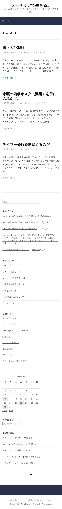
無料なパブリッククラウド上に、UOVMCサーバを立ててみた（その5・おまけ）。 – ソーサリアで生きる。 (30, 240)
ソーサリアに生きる (11, 278)
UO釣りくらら (8, 324)
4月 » (11, 410)
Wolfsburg (25, 52)
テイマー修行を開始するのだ (26, 144)
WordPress (25, 504)
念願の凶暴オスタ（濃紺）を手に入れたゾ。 (29, 96)
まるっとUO (7, 348)
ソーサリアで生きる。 (31, 5)
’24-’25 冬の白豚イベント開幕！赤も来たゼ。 (22, 456)
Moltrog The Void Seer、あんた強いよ (19, 216)
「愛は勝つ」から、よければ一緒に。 (19, 463)
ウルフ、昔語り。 (10, 271)
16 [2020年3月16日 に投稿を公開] (5, 399)
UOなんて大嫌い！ (10, 342)
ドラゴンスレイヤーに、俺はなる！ (18, 437)
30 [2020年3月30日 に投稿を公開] (5, 407)
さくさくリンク (9, 318)
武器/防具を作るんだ (11, 297)
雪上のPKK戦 (13, 47)
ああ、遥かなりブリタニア (14, 361)
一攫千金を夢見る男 (11, 284)
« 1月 (4, 410)
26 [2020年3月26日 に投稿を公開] (21, 403)
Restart (5, 265)
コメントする (39, 52)
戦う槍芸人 (7, 290)
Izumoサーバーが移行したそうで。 (18, 450)
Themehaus (47, 504)
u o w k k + (7, 354)
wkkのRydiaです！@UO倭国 (15, 330)
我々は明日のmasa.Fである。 (15, 249)
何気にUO (6, 336)
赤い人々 (6, 303)
